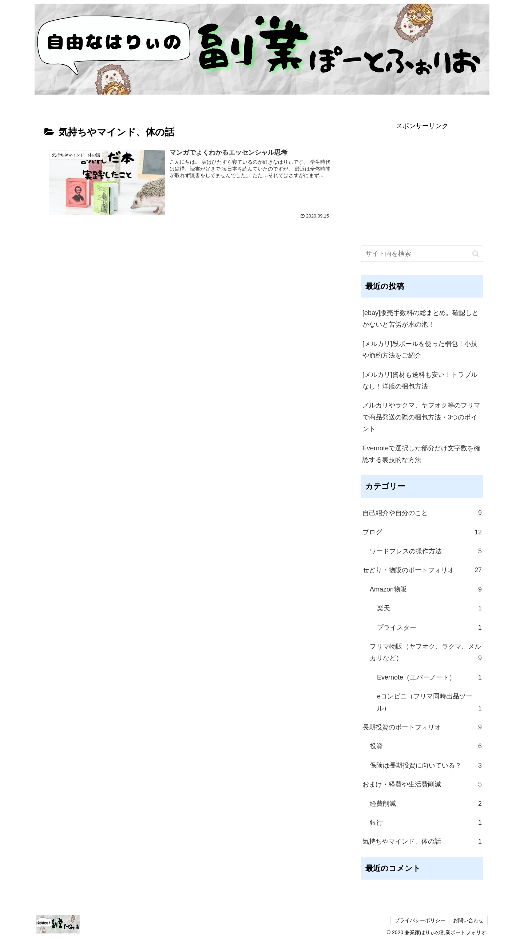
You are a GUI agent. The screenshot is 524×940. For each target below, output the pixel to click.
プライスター (429, 627)
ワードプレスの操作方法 (426, 551)
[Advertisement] (422, 183)
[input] (422, 254)
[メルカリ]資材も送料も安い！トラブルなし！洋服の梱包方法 (419, 380)
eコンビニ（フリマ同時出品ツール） (429, 703)
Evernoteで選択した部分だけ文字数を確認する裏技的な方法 (421, 454)
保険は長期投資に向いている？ (426, 765)
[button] (475, 254)
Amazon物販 (426, 589)
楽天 (429, 608)
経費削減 (426, 803)
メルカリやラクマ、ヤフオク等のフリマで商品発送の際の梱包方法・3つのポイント (421, 417)
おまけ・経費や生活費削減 (422, 784)
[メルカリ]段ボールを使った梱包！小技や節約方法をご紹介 (419, 349)
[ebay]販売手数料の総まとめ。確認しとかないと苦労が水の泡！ (420, 318)
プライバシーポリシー (419, 920)
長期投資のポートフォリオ (422, 727)
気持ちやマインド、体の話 (422, 841)
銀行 (426, 822)
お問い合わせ (468, 920)
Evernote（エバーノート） (429, 677)
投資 (426, 746)
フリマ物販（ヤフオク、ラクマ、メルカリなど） (426, 653)
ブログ (422, 532)
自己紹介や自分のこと (422, 513)
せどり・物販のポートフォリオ (422, 570)
